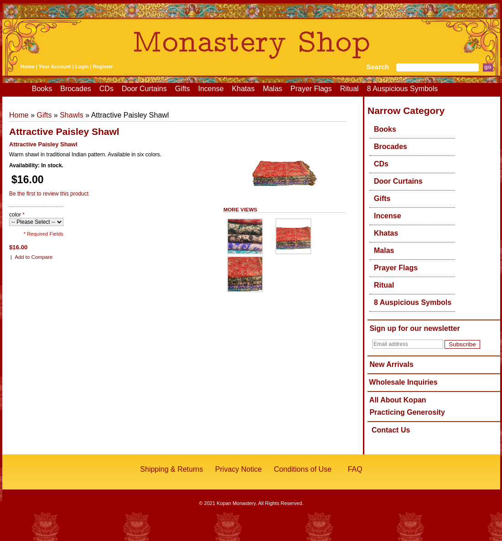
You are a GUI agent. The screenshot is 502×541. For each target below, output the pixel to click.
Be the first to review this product (48, 194)
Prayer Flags (311, 89)
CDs (106, 89)
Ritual (349, 89)
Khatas (243, 89)
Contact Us (391, 430)
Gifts (182, 89)
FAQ (355, 469)
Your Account (55, 66)
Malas (272, 89)
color (17, 214)
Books (42, 89)
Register (103, 66)
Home (28, 66)
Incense (211, 89)
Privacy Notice (238, 469)
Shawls (71, 115)
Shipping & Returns (171, 469)
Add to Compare (33, 257)
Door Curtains (144, 89)
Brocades (75, 89)
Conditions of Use (302, 469)
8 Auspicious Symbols (402, 89)
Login (82, 66)
